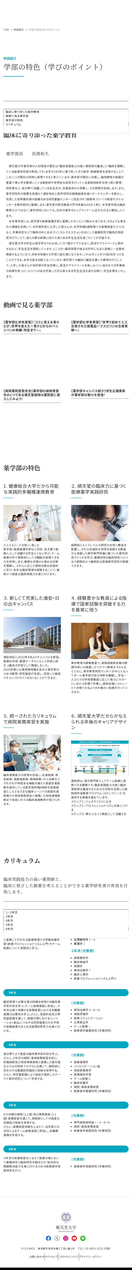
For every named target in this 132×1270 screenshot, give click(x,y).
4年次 (9, 920)
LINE (82, 1238)
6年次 (9, 928)
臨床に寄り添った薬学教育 (22, 111)
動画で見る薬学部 (17, 116)
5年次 (9, 924)
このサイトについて (70, 1254)
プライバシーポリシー (98, 1254)
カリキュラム (13, 124)
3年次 (9, 916)
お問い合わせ (29, 1254)
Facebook (48, 1238)
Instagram (65, 1238)
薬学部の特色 (14, 120)
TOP (6, 29)
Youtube (74, 1238)
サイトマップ (49, 1254)
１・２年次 (12, 912)
